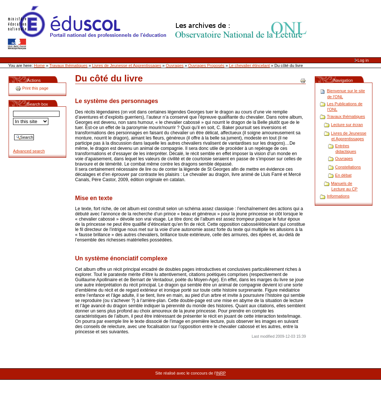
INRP (221, 373)
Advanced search (29, 151)
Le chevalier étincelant (249, 65)
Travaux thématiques (68, 65)
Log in (363, 60)
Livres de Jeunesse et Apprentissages (126, 65)
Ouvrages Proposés (206, 65)
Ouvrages (175, 65)
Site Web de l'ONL (159, 28)
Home (39, 65)
